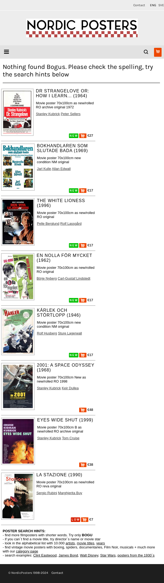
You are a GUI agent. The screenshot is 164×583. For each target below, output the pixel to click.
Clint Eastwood (45, 555)
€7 (87, 519)
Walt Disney (89, 555)
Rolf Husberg (47, 333)
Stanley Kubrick (48, 114)
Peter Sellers (71, 114)
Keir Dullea (70, 388)
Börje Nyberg (47, 278)
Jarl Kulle (44, 169)
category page (27, 551)
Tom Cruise (70, 438)
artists (70, 543)
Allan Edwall (61, 169)
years (100, 543)
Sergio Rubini (46, 493)
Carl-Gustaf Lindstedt (74, 278)
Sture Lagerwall (70, 333)
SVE (161, 5)
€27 (86, 135)
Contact (139, 5)
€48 (86, 410)
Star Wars (108, 555)
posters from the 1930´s (136, 555)
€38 (86, 465)
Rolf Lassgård (71, 224)
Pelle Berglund (48, 224)
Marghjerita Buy (70, 493)
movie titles (85, 543)
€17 (86, 190)
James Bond (68, 555)
